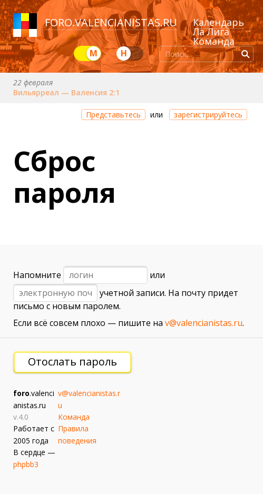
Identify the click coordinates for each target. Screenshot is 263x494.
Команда (214, 41)
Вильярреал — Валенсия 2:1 (66, 92)
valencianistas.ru (126, 22)
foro (58, 22)
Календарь (218, 22)
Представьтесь (113, 115)
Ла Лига (211, 31)
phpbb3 (25, 464)
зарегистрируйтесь (208, 115)
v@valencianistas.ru (203, 323)
